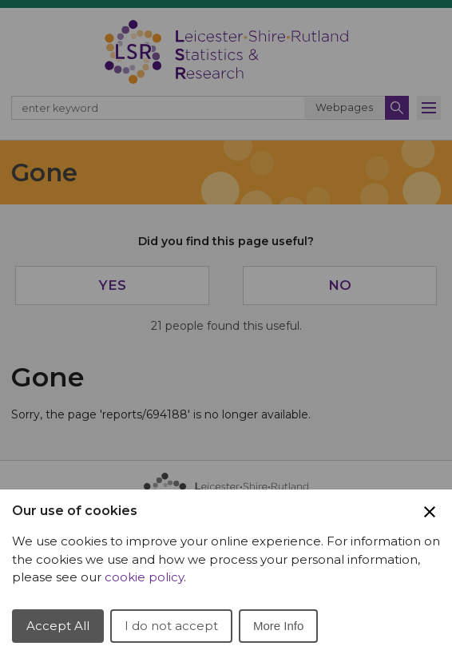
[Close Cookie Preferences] (429, 511)
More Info (278, 625)
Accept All (57, 625)
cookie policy (144, 577)
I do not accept (171, 625)
